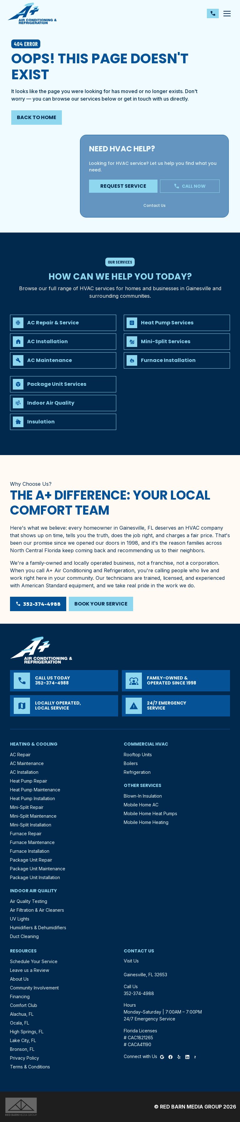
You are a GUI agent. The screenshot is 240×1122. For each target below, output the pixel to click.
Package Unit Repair (31, 859)
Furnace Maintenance (32, 842)
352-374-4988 (140, 117)
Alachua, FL (21, 1014)
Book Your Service (101, 603)
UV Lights (19, 918)
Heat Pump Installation (32, 798)
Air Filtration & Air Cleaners (37, 910)
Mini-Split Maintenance (33, 816)
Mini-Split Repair (26, 807)
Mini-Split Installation (30, 824)
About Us (19, 979)
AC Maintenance (27, 763)
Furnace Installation (29, 851)
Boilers (131, 763)
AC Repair (20, 754)
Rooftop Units (138, 754)
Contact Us (87, 117)
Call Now (190, 186)
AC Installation (24, 772)
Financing (20, 996)
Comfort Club (23, 1005)
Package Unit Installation (35, 877)
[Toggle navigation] (226, 13)
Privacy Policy (24, 1058)
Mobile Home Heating (146, 822)
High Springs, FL (26, 1031)
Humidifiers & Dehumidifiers (38, 927)
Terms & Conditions (30, 1066)
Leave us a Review (29, 970)
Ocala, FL (19, 1022)
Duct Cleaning (24, 936)
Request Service (123, 186)
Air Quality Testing (28, 901)
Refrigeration (137, 772)
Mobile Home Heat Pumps (150, 813)
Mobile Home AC (141, 804)
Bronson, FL (22, 1049)
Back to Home (36, 117)
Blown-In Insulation (143, 796)
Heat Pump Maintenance (35, 789)
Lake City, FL (23, 1040)
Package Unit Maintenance (37, 868)
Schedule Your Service (34, 961)
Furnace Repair (26, 833)
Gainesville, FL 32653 (145, 974)
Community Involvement (34, 987)
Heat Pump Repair (28, 781)
